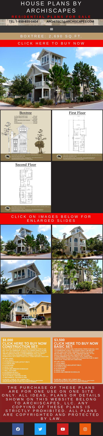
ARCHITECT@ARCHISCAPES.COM (69, 21)
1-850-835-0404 (27, 21)
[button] (51, 29)
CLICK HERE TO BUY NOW (51, 43)
